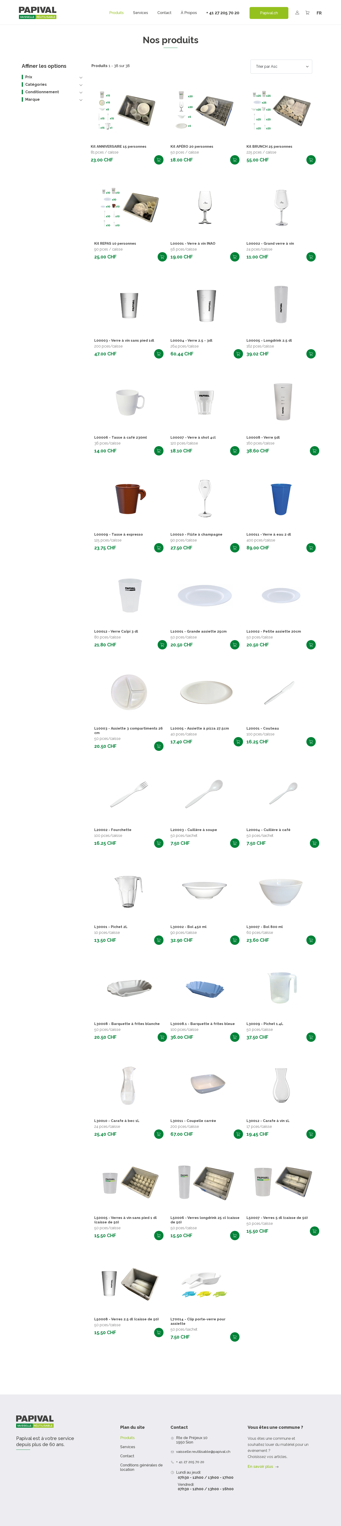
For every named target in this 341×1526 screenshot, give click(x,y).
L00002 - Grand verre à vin (272, 243)
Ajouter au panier (159, 160)
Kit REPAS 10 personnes (116, 243)
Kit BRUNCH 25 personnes (271, 146)
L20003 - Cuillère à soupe (194, 830)
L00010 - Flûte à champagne (197, 534)
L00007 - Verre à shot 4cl (194, 437)
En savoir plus (260, 1466)
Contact (164, 13)
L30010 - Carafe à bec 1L (117, 1121)
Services (140, 13)
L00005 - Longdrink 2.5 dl (270, 340)
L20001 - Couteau (263, 728)
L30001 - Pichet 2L (111, 927)
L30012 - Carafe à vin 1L (269, 1121)
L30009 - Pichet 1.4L (265, 1024)
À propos (189, 13)
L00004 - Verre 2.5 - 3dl (192, 340)
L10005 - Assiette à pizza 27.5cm (201, 728)
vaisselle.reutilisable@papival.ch (204, 1451)
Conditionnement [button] (42, 92)
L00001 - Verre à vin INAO (194, 243)
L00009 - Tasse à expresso (120, 534)
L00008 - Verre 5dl (264, 437)
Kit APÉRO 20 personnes (193, 146)
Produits (116, 13)
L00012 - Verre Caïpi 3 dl (117, 631)
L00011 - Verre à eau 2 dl (270, 534)
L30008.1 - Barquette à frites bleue (203, 1024)
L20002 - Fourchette (113, 830)
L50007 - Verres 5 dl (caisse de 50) (279, 1218)
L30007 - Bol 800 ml (265, 927)
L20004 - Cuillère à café (269, 830)
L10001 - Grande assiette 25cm (199, 631)
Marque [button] (32, 99)
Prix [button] (28, 77)
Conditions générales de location (141, 1467)
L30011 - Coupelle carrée (194, 1121)
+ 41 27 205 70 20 (222, 12)
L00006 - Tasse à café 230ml (121, 437)
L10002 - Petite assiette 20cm (275, 631)
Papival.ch (269, 13)
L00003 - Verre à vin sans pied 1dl (126, 340)
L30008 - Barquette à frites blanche (128, 1024)
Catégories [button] (36, 84)
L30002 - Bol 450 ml (188, 927)
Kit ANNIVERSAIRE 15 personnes (121, 146)
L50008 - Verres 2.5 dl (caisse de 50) (128, 1319)
